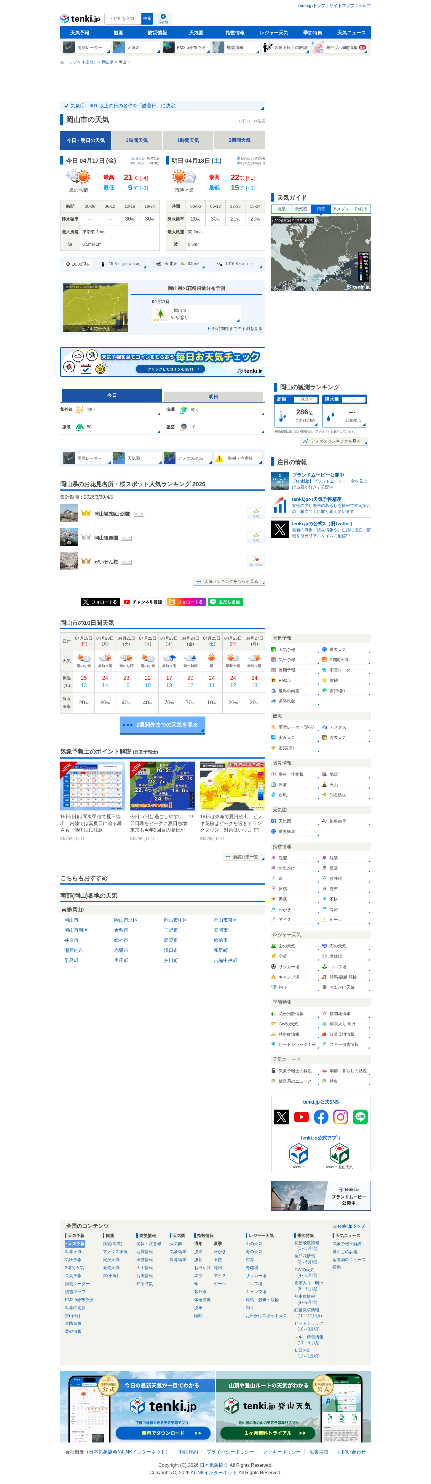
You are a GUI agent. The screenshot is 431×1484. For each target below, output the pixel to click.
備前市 (221, 940)
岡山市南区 (76, 930)
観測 (118, 32)
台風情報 (144, 1275)
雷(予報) (72, 1315)
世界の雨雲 (75, 1307)
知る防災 (144, 1283)
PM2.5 (361, 209)
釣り (250, 1307)
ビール (220, 1283)
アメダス (341, 209)
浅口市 (171, 950)
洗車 (198, 1307)
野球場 (252, 1267)
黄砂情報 (73, 1331)
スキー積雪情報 (311, 1340)
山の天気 (254, 1243)
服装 (198, 1259)
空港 (250, 1259)
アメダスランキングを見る (336, 441)
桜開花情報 (311, 1259)
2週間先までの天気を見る (167, 725)
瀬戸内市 (73, 950)
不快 (218, 1259)
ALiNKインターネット (142, 1451)
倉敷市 (121, 930)
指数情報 (235, 32)
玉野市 (171, 930)
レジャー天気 (274, 32)
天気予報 (79, 32)
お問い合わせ (351, 1451)
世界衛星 (178, 1259)
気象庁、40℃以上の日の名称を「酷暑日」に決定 (123, 105)
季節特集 (312, 32)
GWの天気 (311, 1272)
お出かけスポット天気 (266, 1315)
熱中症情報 (311, 1299)
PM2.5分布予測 (79, 1299)
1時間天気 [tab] (188, 140)
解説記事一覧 (245, 856)
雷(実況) (110, 1275)
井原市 (71, 940)
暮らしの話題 (345, 1251)
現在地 (163, 22)
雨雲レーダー (77, 1283)
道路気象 (73, 1323)
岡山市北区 (126, 920)
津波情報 (144, 1259)
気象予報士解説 (347, 1243)
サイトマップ (341, 5)
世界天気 (73, 1251)
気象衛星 (178, 1251)
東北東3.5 (177, 263)
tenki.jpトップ (311, 5)
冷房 (218, 1267)
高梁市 (171, 940)
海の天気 (254, 1251)
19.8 (120, 264)
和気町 (221, 950)
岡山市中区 (176, 920)
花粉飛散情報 (311, 1245)
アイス (220, 1275)
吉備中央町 (225, 960)
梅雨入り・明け (311, 1286)
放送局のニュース (349, 1259)
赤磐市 (121, 950)
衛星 (281, 209)
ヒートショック (311, 1326)
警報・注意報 (148, 1243)
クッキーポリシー (282, 1451)
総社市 (121, 940)
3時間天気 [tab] (137, 140)
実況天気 (111, 1259)
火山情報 (144, 1267)
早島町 (71, 960)
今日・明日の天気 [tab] (86, 140)
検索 (147, 18)
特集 (337, 1266)
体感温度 (202, 1299)
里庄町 (121, 960)
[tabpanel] (162, 214)
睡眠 (198, 1315)
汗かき (220, 1251)
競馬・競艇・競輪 (262, 1299)
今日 (112, 395)
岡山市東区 (225, 920)
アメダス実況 (115, 1251)
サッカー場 (256, 1275)
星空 (198, 1275)
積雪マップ (75, 1291)
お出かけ (202, 1267)
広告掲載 (318, 1451)
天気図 (196, 32)
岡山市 (71, 920)
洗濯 (198, 1251)
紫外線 (200, 1291)
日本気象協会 (103, 1451)
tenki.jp (80, 20)
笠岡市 (221, 930)
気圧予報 (73, 1259)
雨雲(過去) (112, 1243)
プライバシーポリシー (230, 1451)
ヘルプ (364, 5)
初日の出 (311, 1353)
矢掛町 (171, 960)
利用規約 (188, 1451)
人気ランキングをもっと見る (231, 581)
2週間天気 (239, 140)
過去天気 (111, 1267)
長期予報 (73, 1275)
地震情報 (144, 1251)
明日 (213, 396)
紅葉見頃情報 (311, 1313)
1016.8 (234, 264)
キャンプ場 (256, 1291)
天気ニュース (351, 32)
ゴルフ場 (254, 1283)
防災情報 (157, 32)
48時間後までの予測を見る (237, 328)
